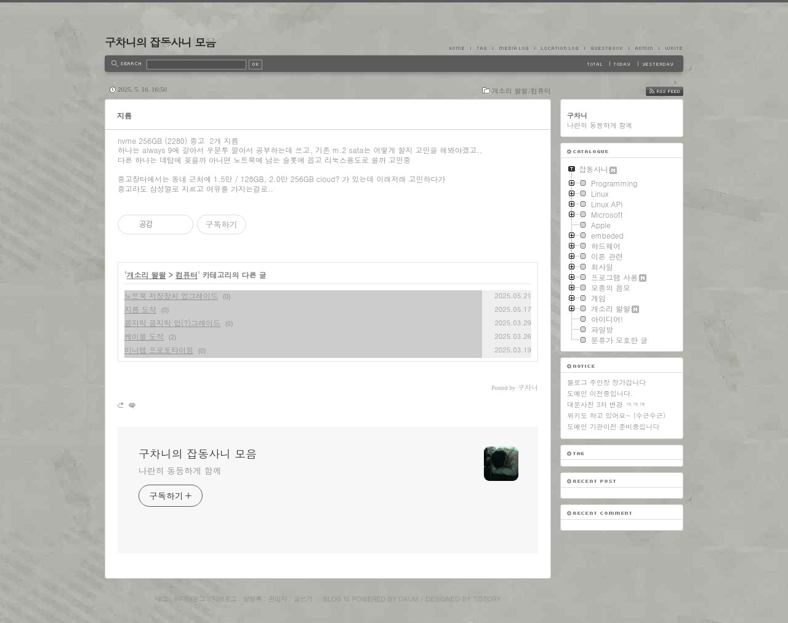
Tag (481, 48)
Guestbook (606, 48)
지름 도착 (140, 309)
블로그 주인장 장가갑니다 (606, 382)
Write (671, 48)
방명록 (252, 598)
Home (459, 48)
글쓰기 (303, 598)
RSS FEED (673, 91)
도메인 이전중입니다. (600, 393)
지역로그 (224, 598)
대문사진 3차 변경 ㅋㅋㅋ (606, 404)
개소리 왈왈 (146, 274)
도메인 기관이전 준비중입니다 (613, 426)
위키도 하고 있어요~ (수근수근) (616, 415)
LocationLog (559, 48)
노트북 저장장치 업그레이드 (171, 295)
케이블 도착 (144, 336)
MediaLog (513, 48)
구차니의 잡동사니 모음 (160, 42)
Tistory (487, 598)
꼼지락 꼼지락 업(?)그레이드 (172, 322)
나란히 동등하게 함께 (180, 470)
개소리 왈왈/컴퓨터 (521, 90)
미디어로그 (189, 598)
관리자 (277, 598)
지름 (124, 115)
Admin (644, 48)
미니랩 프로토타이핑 (158, 349)
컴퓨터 (186, 274)
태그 (161, 598)
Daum (409, 598)
